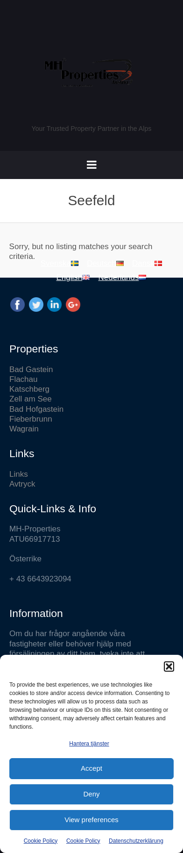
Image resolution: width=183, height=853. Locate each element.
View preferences (91, 820)
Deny (91, 794)
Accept (91, 768)
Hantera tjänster (89, 743)
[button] (169, 666)
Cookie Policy (41, 841)
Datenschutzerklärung (136, 841)
